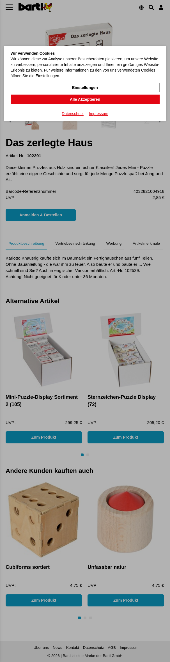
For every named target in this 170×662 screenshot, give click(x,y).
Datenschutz (73, 113)
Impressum (98, 113)
